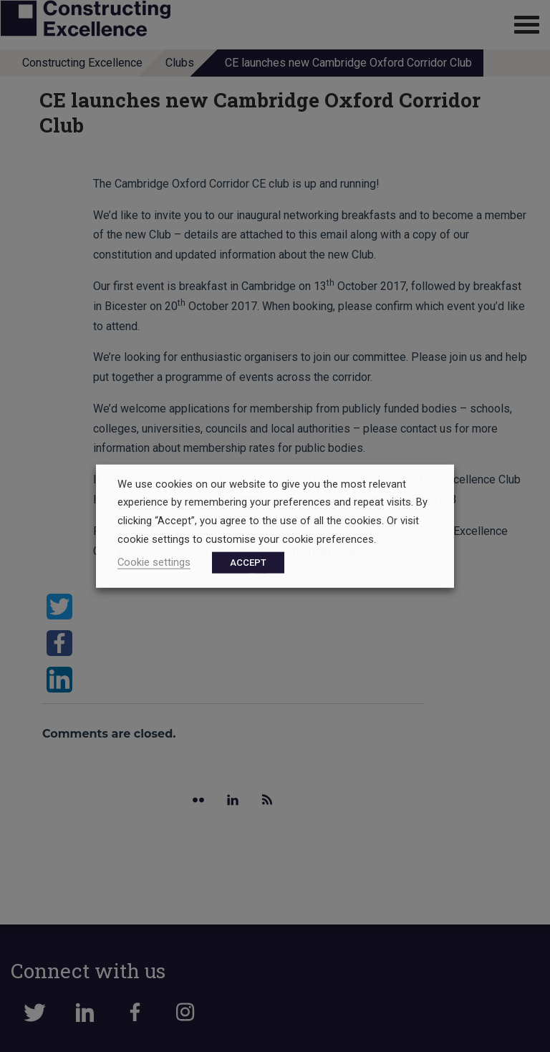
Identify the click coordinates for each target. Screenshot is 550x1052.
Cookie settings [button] (153, 562)
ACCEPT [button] (248, 562)
